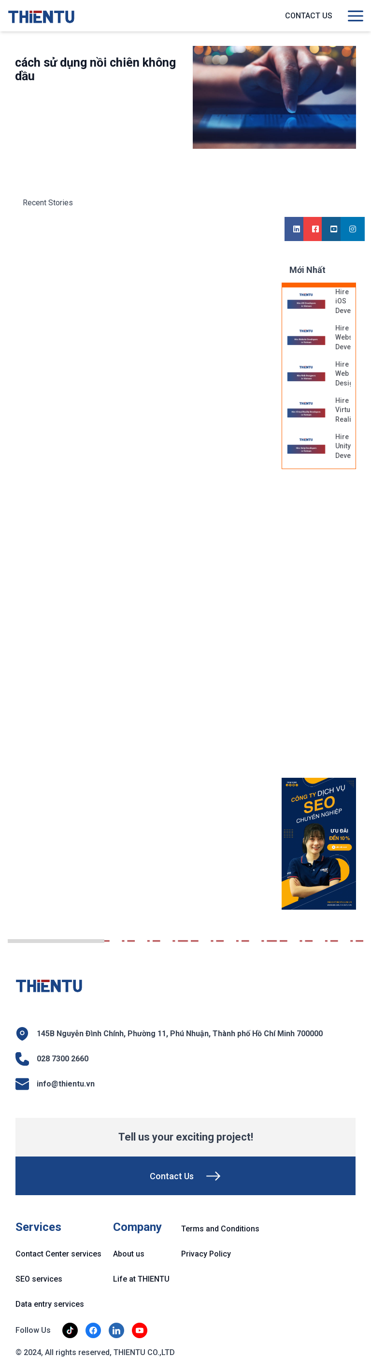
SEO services (38, 1279)
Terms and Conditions (220, 1228)
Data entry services (49, 1304)
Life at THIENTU (141, 1279)
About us (128, 1253)
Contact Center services (58, 1253)
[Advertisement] (326, 628)
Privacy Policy (206, 1253)
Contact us (308, 15)
